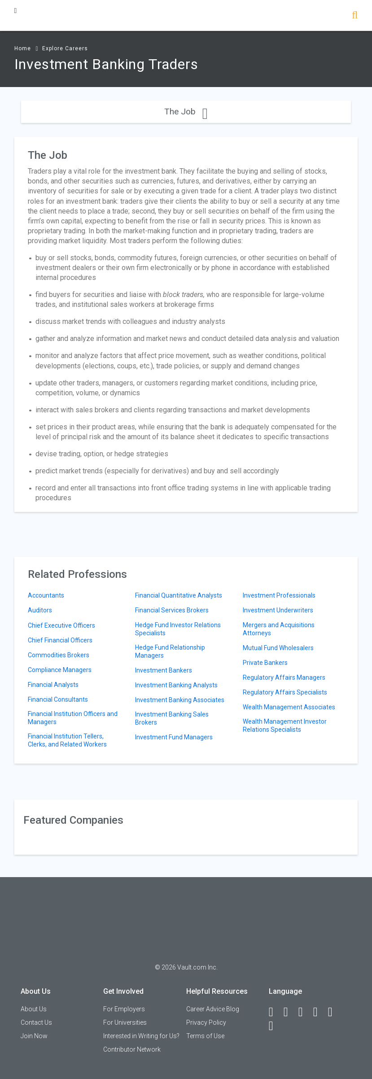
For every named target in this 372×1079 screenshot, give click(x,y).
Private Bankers (265, 662)
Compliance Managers (60, 669)
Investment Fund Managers (174, 737)
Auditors (40, 610)
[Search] (355, 16)
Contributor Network (132, 1049)
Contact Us (36, 1022)
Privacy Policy (206, 1022)
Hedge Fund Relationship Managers (170, 651)
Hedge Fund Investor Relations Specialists (178, 629)
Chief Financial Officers (60, 640)
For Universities (125, 1022)
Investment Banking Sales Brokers (172, 718)
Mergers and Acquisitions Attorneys (279, 629)
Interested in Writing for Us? (141, 1036)
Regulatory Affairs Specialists (285, 692)
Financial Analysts (53, 684)
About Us (34, 1009)
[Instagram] (319, 1012)
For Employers (124, 1009)
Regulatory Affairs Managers (284, 677)
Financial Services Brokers (172, 610)
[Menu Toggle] (15, 10)
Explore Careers (65, 48)
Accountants (46, 595)
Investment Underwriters (278, 610)
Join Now (34, 1036)
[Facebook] (275, 1012)
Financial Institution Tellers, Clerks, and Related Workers (67, 740)
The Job (186, 111)
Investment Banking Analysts (176, 685)
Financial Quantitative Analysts (178, 595)
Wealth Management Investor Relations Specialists (285, 725)
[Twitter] (304, 1012)
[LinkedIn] (290, 1012)
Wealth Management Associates (289, 707)
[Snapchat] (275, 1026)
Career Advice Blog (212, 1009)
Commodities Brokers (58, 655)
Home (22, 48)
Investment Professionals (279, 595)
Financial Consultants (58, 699)
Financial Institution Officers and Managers (73, 717)
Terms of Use (205, 1036)
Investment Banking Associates (179, 699)
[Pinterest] (334, 1012)
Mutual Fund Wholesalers (278, 647)
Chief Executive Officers (61, 625)
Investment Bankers (163, 670)
